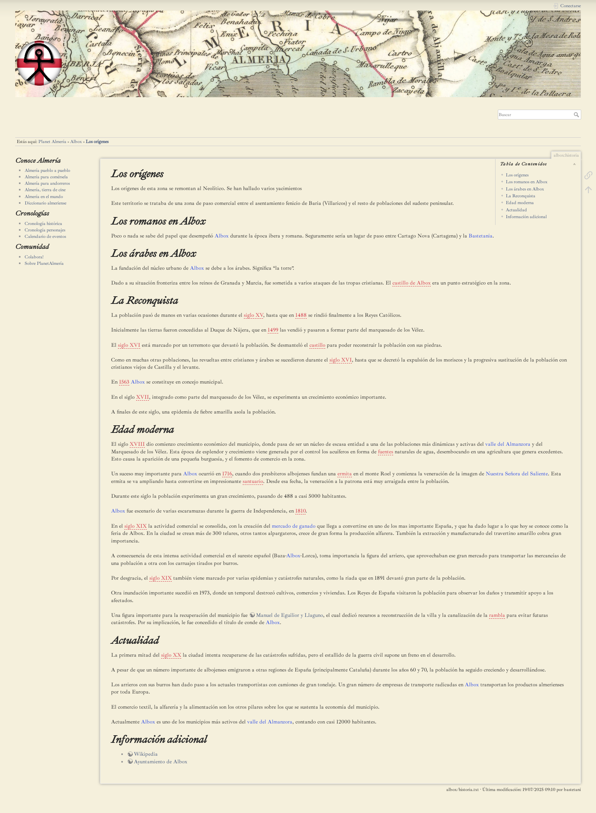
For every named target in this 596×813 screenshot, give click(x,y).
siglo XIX (135, 526)
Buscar (577, 114)
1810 (300, 511)
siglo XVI (129, 345)
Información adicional (526, 217)
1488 (301, 315)
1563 (124, 382)
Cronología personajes (45, 230)
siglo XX (171, 655)
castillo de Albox (411, 283)
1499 (273, 330)
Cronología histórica (43, 223)
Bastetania (480, 236)
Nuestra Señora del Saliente (517, 473)
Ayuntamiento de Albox (160, 761)
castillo (317, 345)
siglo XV (253, 315)
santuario (253, 481)
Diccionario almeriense (45, 203)
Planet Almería (52, 141)
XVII (142, 397)
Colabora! (34, 257)
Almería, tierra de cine (45, 190)
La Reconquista (520, 196)
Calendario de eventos (45, 236)
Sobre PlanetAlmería (44, 263)
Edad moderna (520, 203)
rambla (497, 615)
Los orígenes (97, 141)
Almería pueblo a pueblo (47, 170)
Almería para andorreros (47, 183)
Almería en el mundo (44, 196)
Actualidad (516, 210)
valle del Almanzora (507, 444)
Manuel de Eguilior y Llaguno (289, 615)
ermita (344, 473)
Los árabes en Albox (525, 189)
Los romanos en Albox (526, 182)
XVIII (137, 444)
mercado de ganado (293, 526)
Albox (76, 141)
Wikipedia (146, 754)
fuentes (385, 451)
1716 (227, 473)
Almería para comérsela (46, 177)
